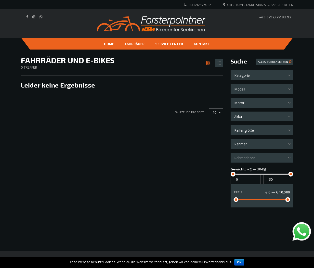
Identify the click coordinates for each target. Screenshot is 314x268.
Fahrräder (134, 44)
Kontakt (202, 44)
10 (214, 112)
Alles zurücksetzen (273, 61)
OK (239, 262)
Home (109, 44)
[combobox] (262, 75)
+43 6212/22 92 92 (275, 17)
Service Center (169, 44)
